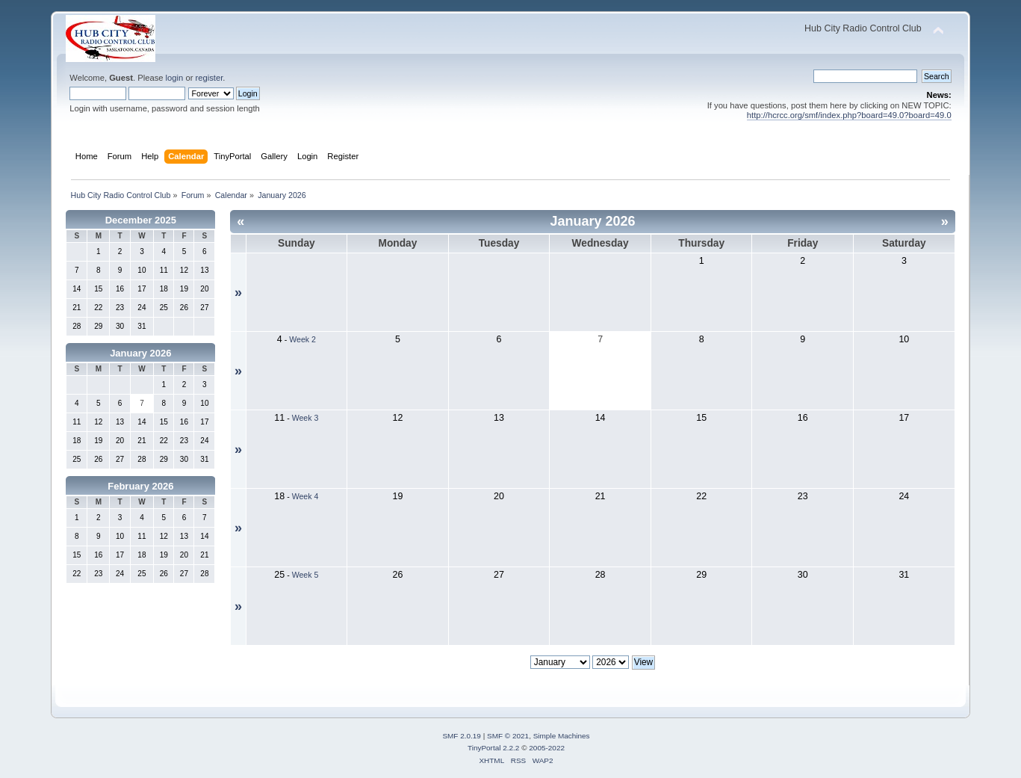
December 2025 (140, 220)
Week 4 (305, 496)
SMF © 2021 (508, 736)
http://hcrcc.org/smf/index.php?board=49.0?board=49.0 (849, 115)
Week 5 (305, 574)
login (175, 77)
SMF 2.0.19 (461, 736)
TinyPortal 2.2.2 (493, 748)
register (209, 77)
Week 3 (305, 417)
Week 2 (302, 339)
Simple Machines (561, 736)
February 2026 (140, 486)
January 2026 (140, 353)
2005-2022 (547, 748)
